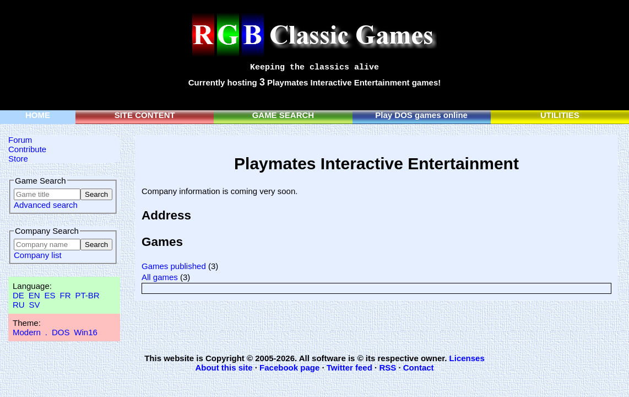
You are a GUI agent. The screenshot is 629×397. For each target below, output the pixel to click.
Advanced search (46, 205)
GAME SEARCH (283, 115)
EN (34, 295)
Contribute (27, 149)
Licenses (467, 358)
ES (50, 295)
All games (160, 277)
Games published (174, 266)
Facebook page (289, 367)
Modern (27, 332)
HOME (37, 115)
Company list (38, 255)
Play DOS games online (421, 115)
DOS (61, 332)
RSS (387, 367)
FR (65, 295)
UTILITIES (559, 115)
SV (34, 304)
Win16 (85, 332)
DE (18, 295)
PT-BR (87, 295)
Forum (20, 139)
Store (18, 158)
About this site (223, 367)
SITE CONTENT (145, 115)
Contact (418, 367)
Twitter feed (349, 367)
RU (19, 304)
